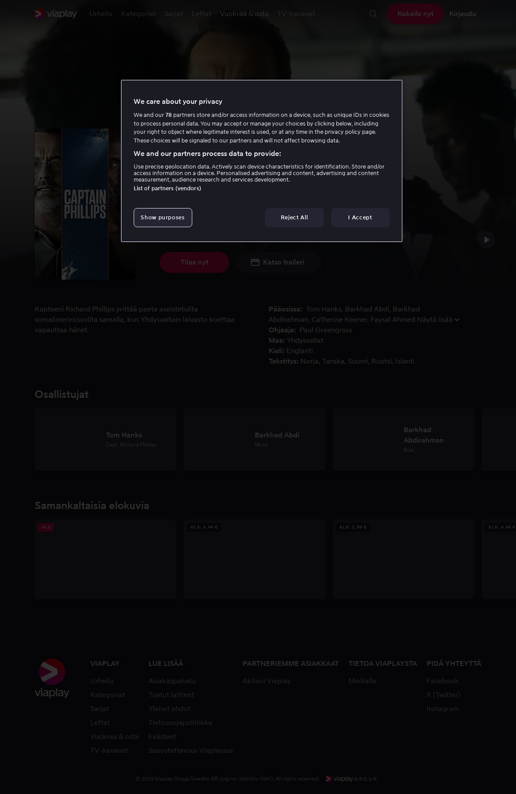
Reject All (294, 217)
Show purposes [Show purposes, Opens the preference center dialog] (162, 217)
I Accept (360, 217)
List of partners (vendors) (167, 188)
